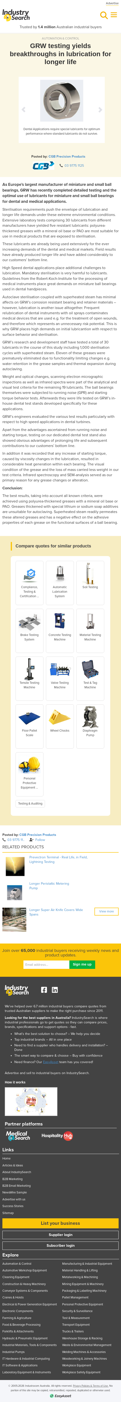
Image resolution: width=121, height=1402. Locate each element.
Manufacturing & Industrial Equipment (87, 1264)
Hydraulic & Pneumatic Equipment (25, 1338)
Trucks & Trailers (73, 1331)
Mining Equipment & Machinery (83, 1284)
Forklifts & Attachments (18, 1331)
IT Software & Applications (20, 1365)
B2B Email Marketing (16, 1186)
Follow (37, 840)
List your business (60, 1223)
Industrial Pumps (13, 1352)
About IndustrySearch (16, 1172)
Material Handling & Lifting (80, 1270)
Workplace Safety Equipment (81, 1372)
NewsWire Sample (14, 1192)
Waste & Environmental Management (86, 1345)
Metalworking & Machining (80, 1277)
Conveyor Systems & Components (25, 1291)
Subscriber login (61, 1245)
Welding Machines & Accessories (84, 1352)
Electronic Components (17, 1311)
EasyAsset (50, 1062)
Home (6, 1158)
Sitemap (8, 1213)
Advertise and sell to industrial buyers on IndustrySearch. (47, 1073)
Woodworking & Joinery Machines (84, 1359)
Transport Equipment (76, 1325)
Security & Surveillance (77, 1311)
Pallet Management (75, 1297)
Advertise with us (13, 1199)
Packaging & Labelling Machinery (84, 1291)
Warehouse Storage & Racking (82, 1338)
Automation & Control (16, 1264)
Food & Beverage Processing (21, 1325)
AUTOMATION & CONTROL (60, 38)
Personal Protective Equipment (82, 1304)
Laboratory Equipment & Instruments (26, 1372)
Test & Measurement (76, 1318)
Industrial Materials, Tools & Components (29, 1345)
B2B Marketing (12, 1179)
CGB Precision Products (67, 157)
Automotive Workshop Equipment (24, 1270)
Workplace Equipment (76, 1365)
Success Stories (12, 1206)
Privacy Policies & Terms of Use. (91, 1385)
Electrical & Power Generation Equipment (29, 1304)
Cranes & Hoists (13, 1297)
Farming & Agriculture (16, 1318)
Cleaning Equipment (15, 1277)
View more (106, 911)
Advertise (112, 3)
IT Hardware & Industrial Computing (26, 1359)
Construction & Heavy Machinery (24, 1284)
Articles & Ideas (12, 1165)
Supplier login (60, 1234)
